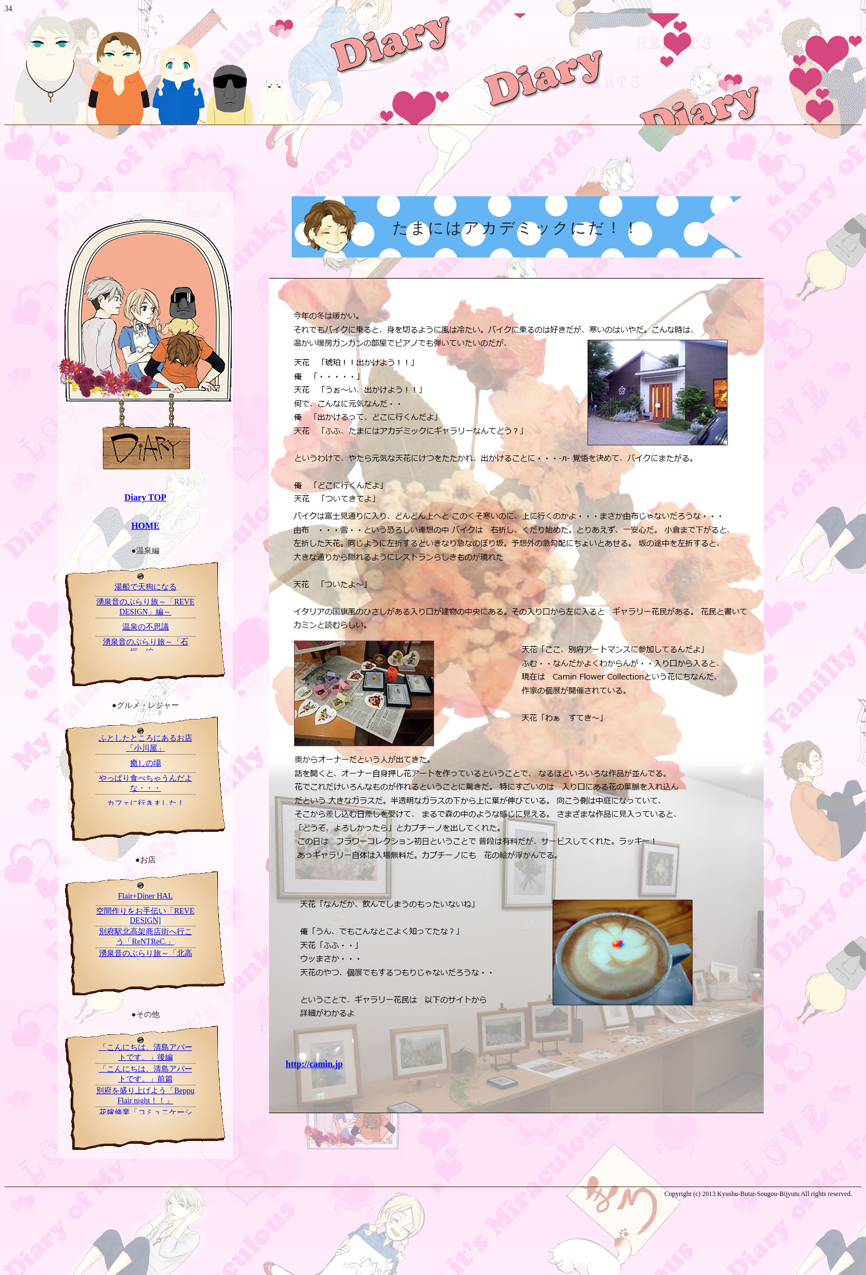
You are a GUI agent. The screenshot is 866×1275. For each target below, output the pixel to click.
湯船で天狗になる (146, 587)
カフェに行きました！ (146, 803)
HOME (145, 525)
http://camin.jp (314, 1064)
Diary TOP (145, 497)
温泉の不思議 (145, 627)
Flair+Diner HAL (145, 896)
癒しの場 (145, 763)
